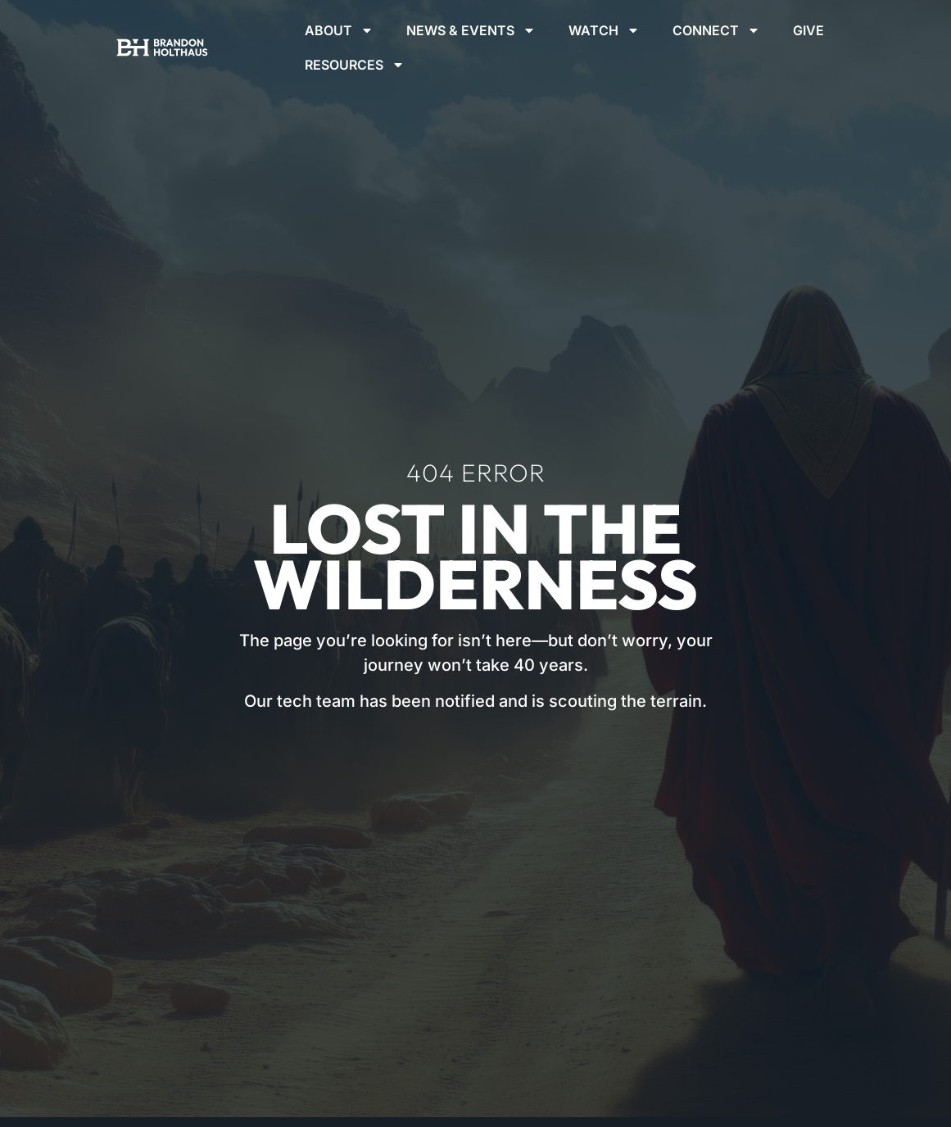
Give (808, 30)
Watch (604, 30)
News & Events (471, 30)
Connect (716, 30)
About (339, 30)
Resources (355, 64)
